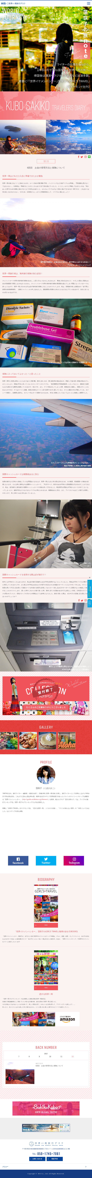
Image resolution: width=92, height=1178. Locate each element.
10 (50, 1056)
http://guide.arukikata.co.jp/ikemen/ (35, 799)
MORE (46, 925)
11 (61, 1056)
